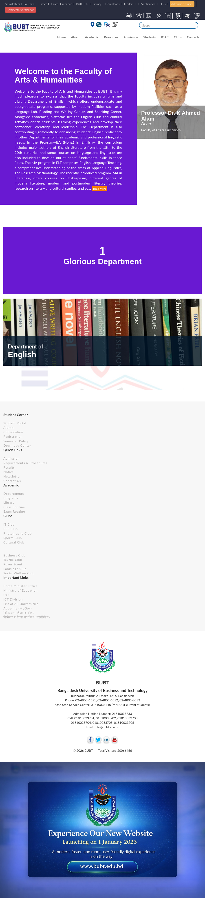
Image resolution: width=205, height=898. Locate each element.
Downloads (112, 4)
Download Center (17, 445)
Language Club (14, 569)
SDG (162, 4)
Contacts (193, 37)
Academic (92, 37)
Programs (10, 498)
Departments (13, 493)
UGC (7, 595)
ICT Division (13, 599)
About (75, 37)
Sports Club (12, 538)
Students (149, 37)
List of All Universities (20, 604)
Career (42, 4)
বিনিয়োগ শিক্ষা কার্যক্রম (19, 613)
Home (61, 37)
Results (9, 467)
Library (97, 4)
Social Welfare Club (19, 573)
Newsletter (12, 476)
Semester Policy (16, 441)
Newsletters (12, 4)
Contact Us (12, 481)
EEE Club (10, 529)
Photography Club (17, 533)
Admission (130, 37)
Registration (12, 436)
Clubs (178, 37)
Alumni (8, 427)
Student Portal (14, 423)
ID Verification (147, 4)
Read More (99, 188)
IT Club (9, 524)
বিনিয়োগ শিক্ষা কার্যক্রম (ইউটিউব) (26, 617)
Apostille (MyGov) (17, 608)
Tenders (129, 4)
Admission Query (182, 4)
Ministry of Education (20, 590)
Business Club (14, 555)
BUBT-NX (82, 4)
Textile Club (12, 560)
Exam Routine (14, 511)
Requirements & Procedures (25, 463)
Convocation (13, 432)
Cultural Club (13, 542)
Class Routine (14, 507)
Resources (111, 37)
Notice (8, 472)
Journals (29, 4)
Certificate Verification (20, 10)
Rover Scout (12, 564)
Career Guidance (61, 4)
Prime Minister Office (20, 586)
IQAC (165, 37)
